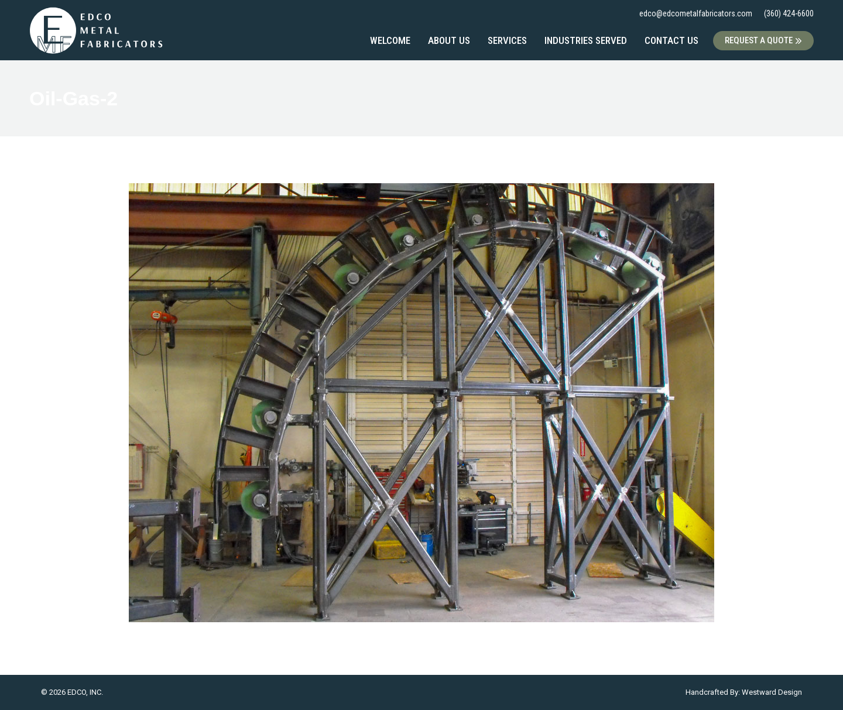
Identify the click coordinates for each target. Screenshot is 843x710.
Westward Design (772, 692)
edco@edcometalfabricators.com (695, 13)
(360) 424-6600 (789, 13)
